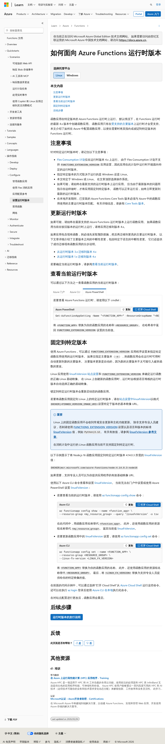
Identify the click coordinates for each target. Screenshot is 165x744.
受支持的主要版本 (122, 124)
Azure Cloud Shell (131, 585)
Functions (79, 25)
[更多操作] (159, 26)
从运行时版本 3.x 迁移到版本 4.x (76, 251)
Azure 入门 (153, 14)
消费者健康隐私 (74, 741)
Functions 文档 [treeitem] (15, 38)
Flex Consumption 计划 (71, 159)
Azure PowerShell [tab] (94, 292)
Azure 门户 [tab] (59, 292)
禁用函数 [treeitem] (17, 206)
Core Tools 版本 (134, 203)
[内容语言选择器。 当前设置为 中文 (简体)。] (12, 733)
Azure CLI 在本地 (102, 590)
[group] (106, 316)
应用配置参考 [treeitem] (19, 193)
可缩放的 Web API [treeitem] (22, 63)
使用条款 (94, 741)
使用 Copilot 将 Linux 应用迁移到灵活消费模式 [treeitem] (27, 103)
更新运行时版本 (61, 96)
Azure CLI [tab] (75, 292)
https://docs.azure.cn (132, 40)
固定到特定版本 (61, 105)
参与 (47, 741)
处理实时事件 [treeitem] (19, 94)
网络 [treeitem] (14, 212)
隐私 (56, 741)
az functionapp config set (136, 536)
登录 (158, 4)
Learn (54, 25)
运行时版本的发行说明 (67, 617)
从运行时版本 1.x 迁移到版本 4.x (76, 256)
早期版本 (24, 741)
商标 (105, 741)
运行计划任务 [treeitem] (19, 88)
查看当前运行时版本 (64, 101)
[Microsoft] (6, 4)
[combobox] (23, 30)
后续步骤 (58, 110)
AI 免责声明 (9, 741)
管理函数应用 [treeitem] (19, 181)
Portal (139, 14)
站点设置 (84, 374)
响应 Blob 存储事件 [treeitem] (22, 69)
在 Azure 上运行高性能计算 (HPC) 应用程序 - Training (79, 678)
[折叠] (42, 23)
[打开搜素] (151, 5)
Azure (66, 25)
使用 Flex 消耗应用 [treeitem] (22, 187)
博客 (35, 741)
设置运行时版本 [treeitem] (20, 200)
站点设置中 (135, 399)
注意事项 (58, 92)
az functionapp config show (119, 495)
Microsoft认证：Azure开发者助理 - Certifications (77, 698)
